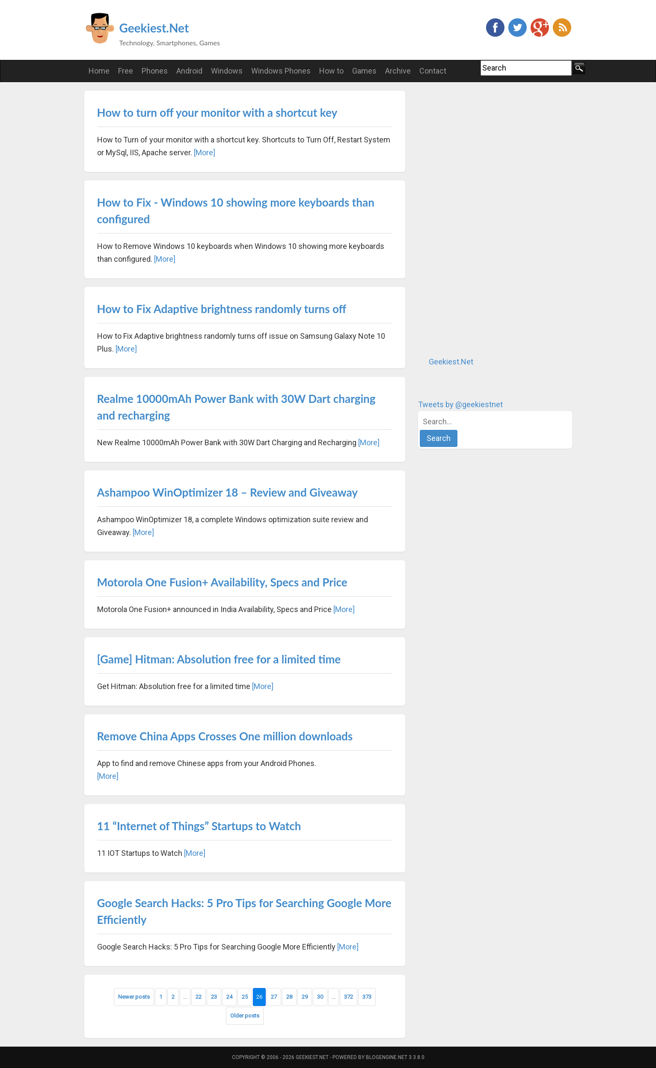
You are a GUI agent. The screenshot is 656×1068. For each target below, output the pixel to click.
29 (305, 997)
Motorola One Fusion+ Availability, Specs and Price (222, 582)
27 (274, 997)
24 (229, 997)
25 (245, 997)
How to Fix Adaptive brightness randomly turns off (222, 309)
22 (199, 997)
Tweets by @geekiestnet (460, 404)
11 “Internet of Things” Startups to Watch (199, 826)
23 (214, 997)
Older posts (244, 1015)
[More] (204, 152)
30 (320, 997)
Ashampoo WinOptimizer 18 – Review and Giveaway (227, 492)
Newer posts (134, 997)
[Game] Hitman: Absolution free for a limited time (219, 659)
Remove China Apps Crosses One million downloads (225, 736)
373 (366, 997)
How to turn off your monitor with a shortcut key (217, 112)
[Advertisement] (482, 219)
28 (289, 997)
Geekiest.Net (154, 28)
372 (348, 997)
